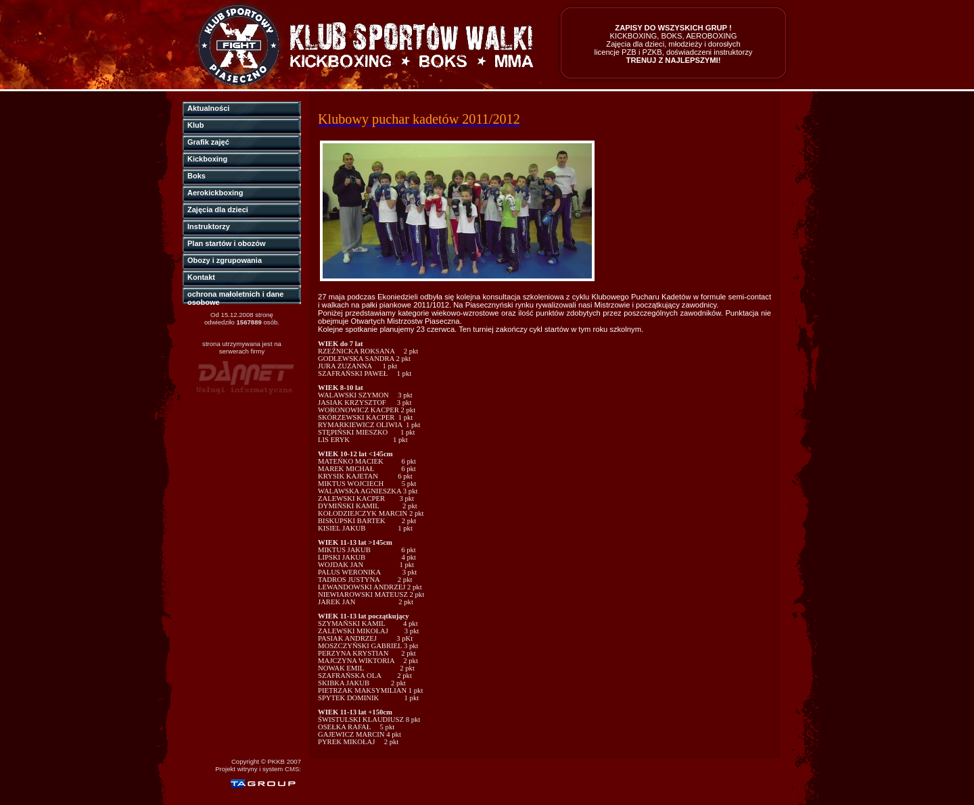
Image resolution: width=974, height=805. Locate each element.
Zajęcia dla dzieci (217, 209)
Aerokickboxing (215, 193)
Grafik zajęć (208, 142)
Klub (195, 125)
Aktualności (208, 108)
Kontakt (201, 277)
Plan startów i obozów (226, 243)
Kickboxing (207, 159)
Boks (196, 176)
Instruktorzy (208, 226)
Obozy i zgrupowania (224, 260)
